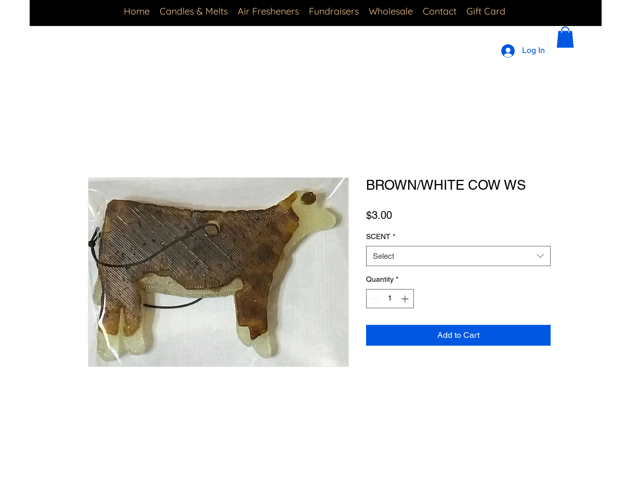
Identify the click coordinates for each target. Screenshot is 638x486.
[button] (565, 37)
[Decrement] (374, 299)
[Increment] (405, 299)
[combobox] (458, 256)
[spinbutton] (390, 299)
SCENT (380, 236)
